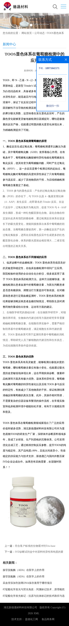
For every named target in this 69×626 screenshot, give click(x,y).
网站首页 (27, 33)
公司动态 (39, 33)
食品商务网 (48, 619)
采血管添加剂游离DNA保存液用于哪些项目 (27, 583)
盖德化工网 (31, 619)
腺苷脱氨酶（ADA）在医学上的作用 (23, 570)
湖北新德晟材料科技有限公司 (20, 607)
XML (36, 613)
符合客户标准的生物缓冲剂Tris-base (35, 546)
